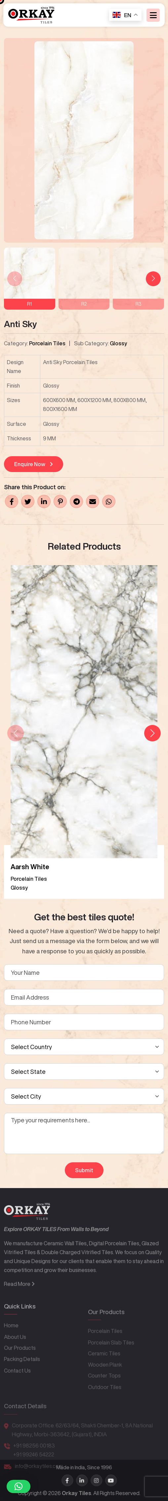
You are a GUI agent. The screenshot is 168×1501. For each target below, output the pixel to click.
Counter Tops (104, 1387)
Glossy (118, 343)
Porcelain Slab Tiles (111, 1354)
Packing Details (22, 1374)
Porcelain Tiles (47, 343)
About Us (15, 1352)
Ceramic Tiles (104, 1365)
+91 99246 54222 (33, 1463)
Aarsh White (30, 866)
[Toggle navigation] (153, 15)
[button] (153, 278)
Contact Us (17, 1385)
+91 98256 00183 (34, 1454)
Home (11, 1340)
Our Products (20, 1363)
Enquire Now (33, 464)
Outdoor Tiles (104, 1398)
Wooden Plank (105, 1376)
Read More (19, 1301)
